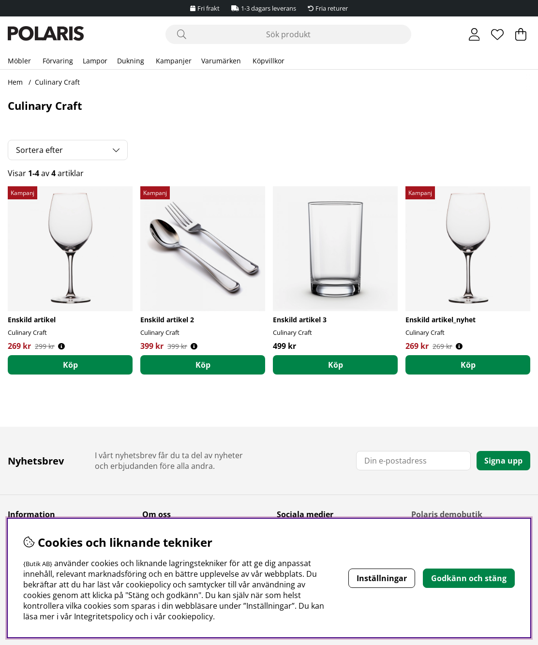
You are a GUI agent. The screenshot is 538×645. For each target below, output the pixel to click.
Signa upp (503, 460)
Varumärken (221, 60)
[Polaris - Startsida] (46, 34)
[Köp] (70, 365)
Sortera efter (39, 150)
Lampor (95, 60)
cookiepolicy (190, 616)
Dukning (130, 60)
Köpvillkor (268, 60)
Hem (15, 82)
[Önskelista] (497, 34)
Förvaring (58, 60)
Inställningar (382, 578)
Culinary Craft (57, 82)
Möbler (19, 60)
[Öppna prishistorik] (61, 346)
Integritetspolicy (103, 616)
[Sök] (288, 34)
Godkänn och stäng (469, 578)
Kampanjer (174, 60)
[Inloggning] (474, 34)
